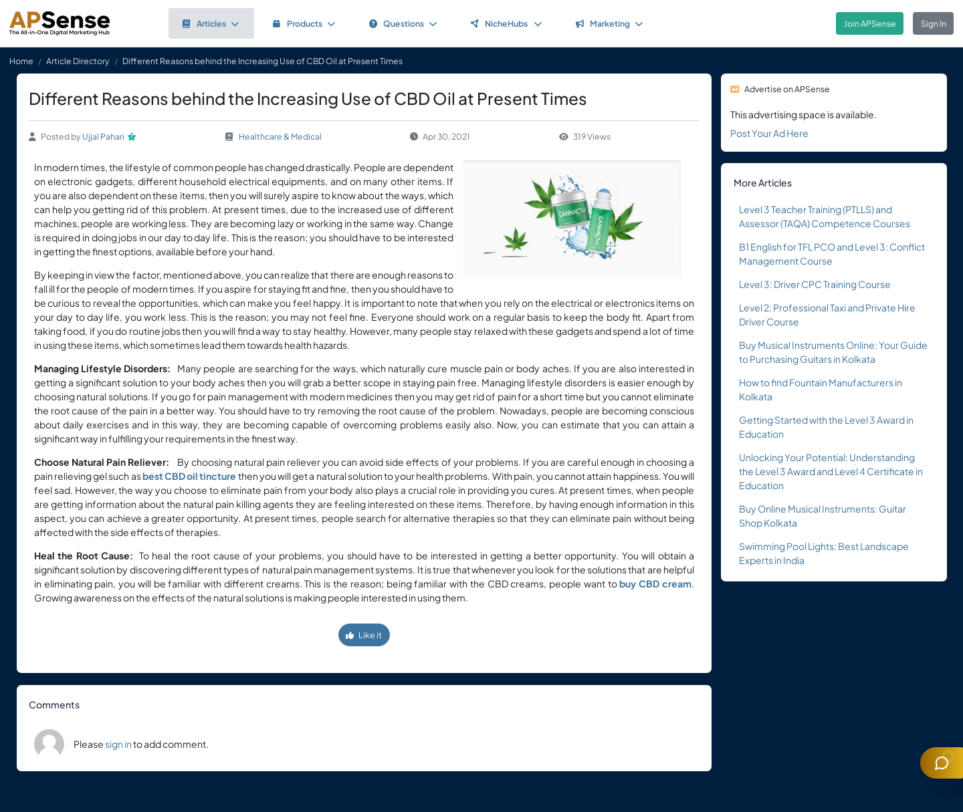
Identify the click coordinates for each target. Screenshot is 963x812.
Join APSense (870, 23)
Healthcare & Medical (280, 136)
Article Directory (78, 60)
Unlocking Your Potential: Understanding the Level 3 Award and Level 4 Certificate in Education (831, 471)
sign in (118, 744)
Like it (364, 635)
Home (21, 60)
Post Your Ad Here (769, 133)
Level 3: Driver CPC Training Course (815, 284)
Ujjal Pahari (103, 136)
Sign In (933, 23)
